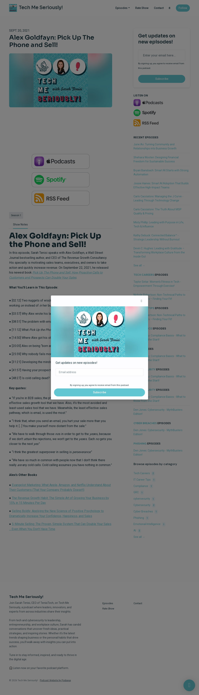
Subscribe (99, 392)
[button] (141, 301)
